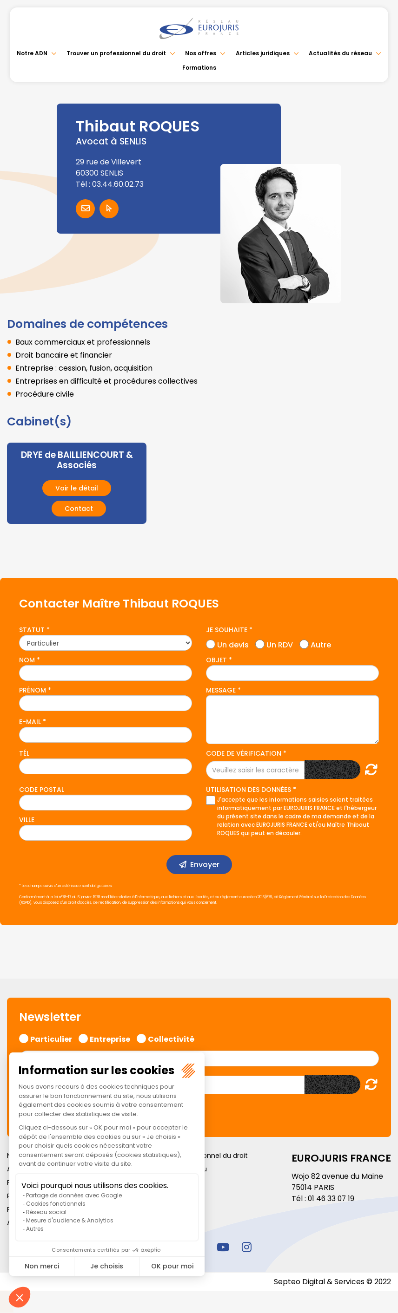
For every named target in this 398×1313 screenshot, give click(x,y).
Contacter (85, 208)
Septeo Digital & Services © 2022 (332, 1281)
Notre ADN (32, 53)
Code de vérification (243, 753)
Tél (24, 753)
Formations (199, 68)
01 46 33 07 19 (332, 1198)
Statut (32, 629)
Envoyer (204, 864)
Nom (27, 660)
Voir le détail (76, 488)
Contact (79, 508)
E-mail (30, 721)
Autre (321, 644)
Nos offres (200, 53)
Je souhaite (226, 629)
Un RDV (279, 644)
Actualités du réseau (340, 53)
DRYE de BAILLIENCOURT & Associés (77, 460)
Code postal (41, 789)
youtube (223, 1247)
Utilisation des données (248, 789)
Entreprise (110, 1038)
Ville (26, 819)
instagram (246, 1247)
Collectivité (171, 1038)
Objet (216, 660)
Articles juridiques (263, 53)
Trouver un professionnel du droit (116, 53)
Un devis (233, 644)
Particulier (51, 1038)
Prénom (32, 690)
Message (221, 690)
